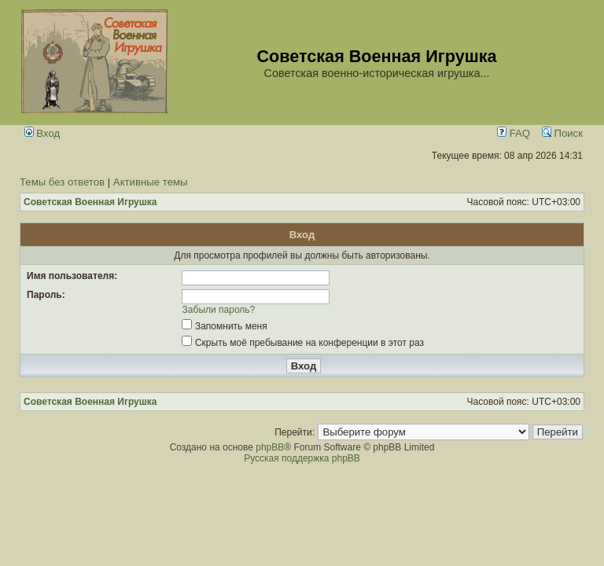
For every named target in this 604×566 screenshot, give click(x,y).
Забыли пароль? (219, 309)
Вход (42, 133)
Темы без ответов (62, 182)
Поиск (562, 133)
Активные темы (150, 182)
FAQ (513, 133)
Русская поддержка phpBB (302, 458)
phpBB (270, 447)
